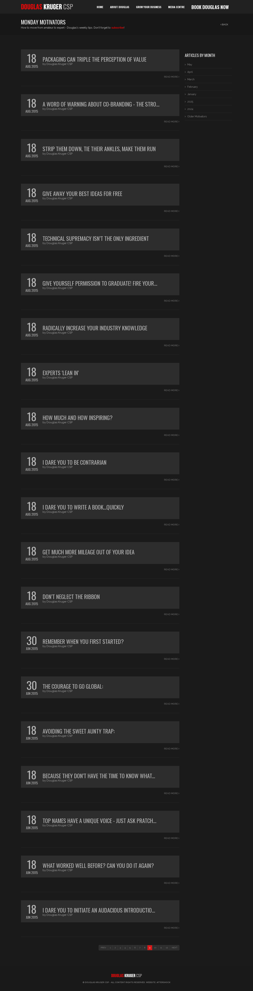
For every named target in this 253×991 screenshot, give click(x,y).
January (191, 94)
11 (161, 947)
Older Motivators (197, 116)
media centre (176, 7)
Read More (171, 76)
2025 (190, 101)
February (192, 86)
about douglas (119, 7)
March (191, 79)
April (190, 72)
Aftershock (163, 982)
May (189, 64)
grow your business (148, 7)
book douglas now (210, 7)
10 (155, 947)
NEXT (174, 947)
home (100, 7)
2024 (190, 109)
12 (167, 947)
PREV (103, 947)
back (224, 24)
